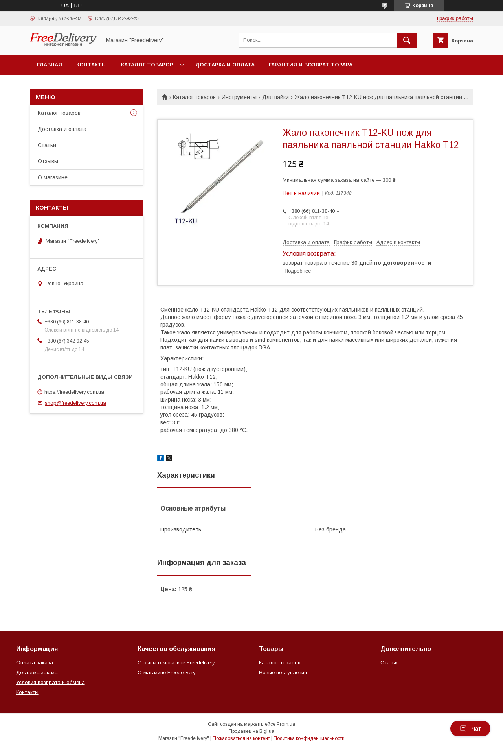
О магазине (53, 177)
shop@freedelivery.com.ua (75, 403)
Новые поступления (283, 672)
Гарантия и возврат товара (310, 65)
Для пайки (275, 97)
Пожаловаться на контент (241, 738)
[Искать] (407, 40)
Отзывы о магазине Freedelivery (176, 663)
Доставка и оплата (225, 65)
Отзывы (48, 161)
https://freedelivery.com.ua (74, 392)
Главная (49, 65)
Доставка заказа (37, 672)
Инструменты (239, 97)
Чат (470, 728)
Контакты (91, 65)
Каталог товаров (147, 65)
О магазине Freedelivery (167, 672)
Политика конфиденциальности (309, 738)
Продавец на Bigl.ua (251, 731)
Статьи (47, 145)
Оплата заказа (34, 663)
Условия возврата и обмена (50, 682)
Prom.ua (286, 724)
